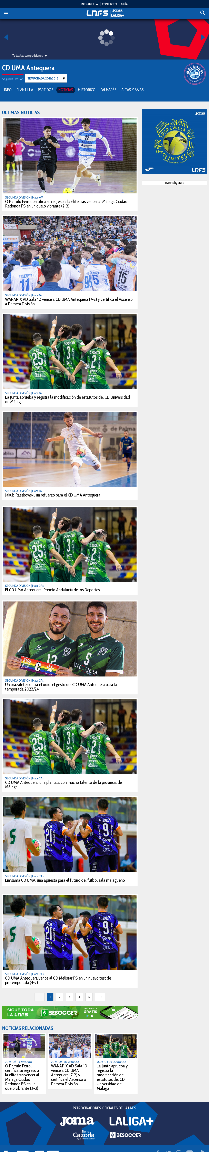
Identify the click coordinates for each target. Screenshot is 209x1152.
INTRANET (87, 4)
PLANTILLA (25, 89)
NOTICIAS (65, 89)
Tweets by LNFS (174, 182)
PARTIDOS (45, 89)
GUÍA (124, 4)
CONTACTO (109, 4)
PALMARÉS (108, 89)
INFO (8, 89)
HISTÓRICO (87, 89)
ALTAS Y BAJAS (132, 89)
